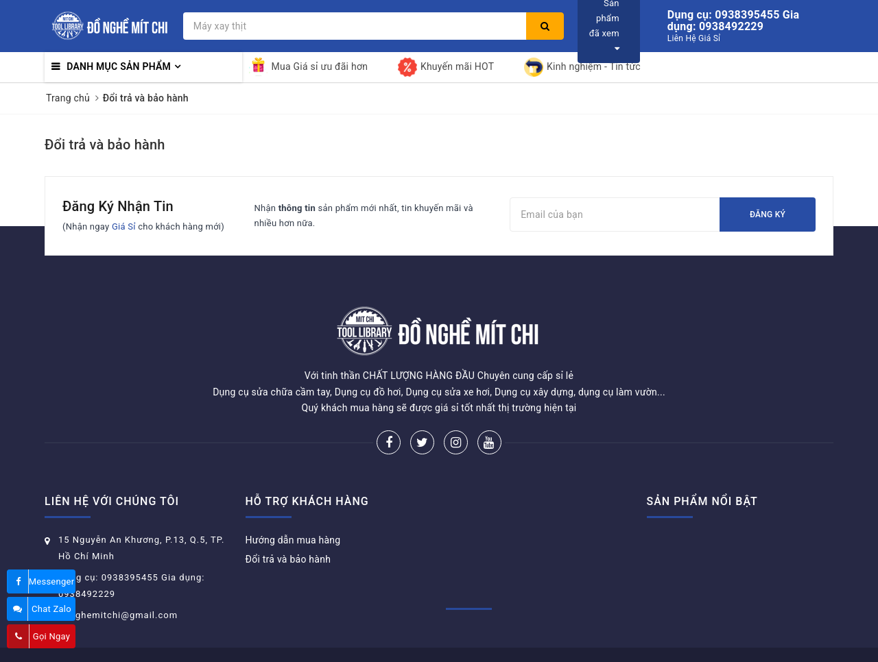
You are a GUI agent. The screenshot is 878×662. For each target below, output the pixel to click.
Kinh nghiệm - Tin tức (582, 67)
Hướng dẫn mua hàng (293, 540)
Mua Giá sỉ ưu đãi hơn (308, 67)
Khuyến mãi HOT (446, 67)
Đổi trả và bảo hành (105, 144)
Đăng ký (767, 214)
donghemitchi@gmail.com (118, 615)
